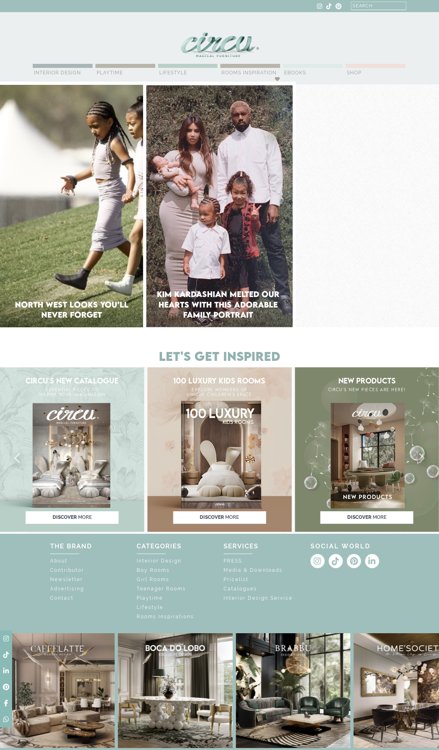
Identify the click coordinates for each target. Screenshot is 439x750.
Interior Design (57, 73)
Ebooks (295, 73)
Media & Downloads (253, 570)
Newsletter (66, 579)
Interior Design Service (258, 598)
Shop (354, 73)
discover (72, 517)
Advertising (67, 589)
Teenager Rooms (161, 589)
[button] (17, 459)
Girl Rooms (153, 579)
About (59, 561)
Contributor (67, 570)
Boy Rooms (153, 570)
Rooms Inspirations (165, 616)
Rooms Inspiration (249, 73)
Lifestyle (173, 73)
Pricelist (236, 579)
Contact (62, 598)
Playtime (110, 73)
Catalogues (240, 589)
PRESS (233, 561)
